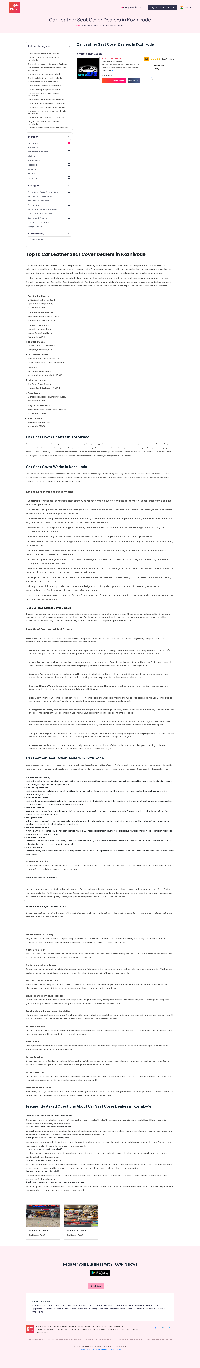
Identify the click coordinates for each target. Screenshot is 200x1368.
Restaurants (72, 1305)
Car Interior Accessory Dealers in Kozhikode (44, 58)
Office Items (83, 1309)
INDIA (185, 7)
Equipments (37, 1309)
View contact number (114, 81)
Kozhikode (49, 143)
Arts (50, 1305)
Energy (118, 1305)
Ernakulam (49, 147)
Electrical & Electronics (49, 222)
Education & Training (49, 218)
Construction (141, 1309)
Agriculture (49, 1309)
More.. (114, 70)
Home (79, 25)
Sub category (49, 233)
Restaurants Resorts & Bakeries (49, 209)
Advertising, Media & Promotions (49, 192)
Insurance (127, 1305)
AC (45, 1305)
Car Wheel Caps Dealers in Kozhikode (46, 103)
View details (134, 81)
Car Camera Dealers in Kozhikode (44, 85)
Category (49, 185)
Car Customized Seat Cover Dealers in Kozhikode (47, 112)
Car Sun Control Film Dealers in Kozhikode (48, 127)
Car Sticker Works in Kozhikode (43, 81)
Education (96, 1305)
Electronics (107, 1305)
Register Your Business (162, 7)
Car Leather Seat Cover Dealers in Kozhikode (44, 94)
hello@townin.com (131, 7)
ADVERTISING (159, 1309)
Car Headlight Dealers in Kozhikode (45, 78)
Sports (130, 1309)
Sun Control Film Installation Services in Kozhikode (47, 69)
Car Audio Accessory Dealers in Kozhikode (48, 64)
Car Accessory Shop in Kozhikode (44, 89)
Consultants (84, 1305)
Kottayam (49, 177)
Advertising (36, 1305)
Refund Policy (115, 1349)
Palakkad (49, 164)
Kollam (49, 173)
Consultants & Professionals (49, 213)
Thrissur (49, 156)
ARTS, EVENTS (37, 1312)
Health (147, 1305)
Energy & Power (49, 226)
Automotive (49, 205)
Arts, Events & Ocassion (49, 200)
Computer (113, 1309)
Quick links (96, 1286)
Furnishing (138, 1305)
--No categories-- (36, 239)
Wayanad (49, 169)
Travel (122, 1309)
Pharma (59, 1309)
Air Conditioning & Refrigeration (49, 196)
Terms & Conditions (100, 1349)
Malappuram (49, 160)
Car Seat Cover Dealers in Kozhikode (46, 117)
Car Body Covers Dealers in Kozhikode (46, 107)
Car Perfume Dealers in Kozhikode (44, 74)
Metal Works (70, 1309)
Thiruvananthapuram (49, 151)
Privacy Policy (85, 1349)
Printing (94, 1309)
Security (103, 1309)
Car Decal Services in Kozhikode (43, 53)
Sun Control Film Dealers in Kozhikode (46, 99)
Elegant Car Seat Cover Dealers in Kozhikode (44, 122)
